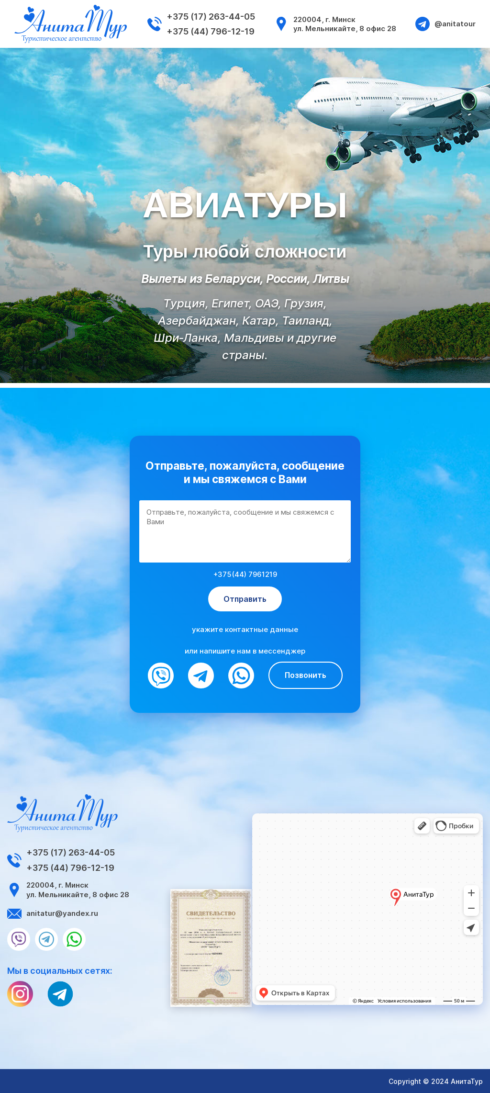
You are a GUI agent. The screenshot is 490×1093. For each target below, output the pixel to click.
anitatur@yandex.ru (52, 913)
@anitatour (445, 24)
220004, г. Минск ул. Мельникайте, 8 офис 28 (335, 24)
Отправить (245, 599)
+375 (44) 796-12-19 (211, 31)
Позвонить (305, 675)
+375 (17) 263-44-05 (211, 16)
